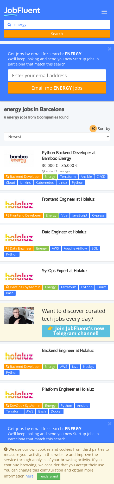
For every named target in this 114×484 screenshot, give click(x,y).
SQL (95, 248)
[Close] (109, 48)
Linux (63, 182)
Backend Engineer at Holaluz (67, 350)
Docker (56, 411)
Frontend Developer (23, 215)
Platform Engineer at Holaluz (68, 389)
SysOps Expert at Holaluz (64, 270)
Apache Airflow (75, 248)
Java (75, 366)
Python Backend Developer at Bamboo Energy (69, 155)
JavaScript (79, 215)
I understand (49, 476)
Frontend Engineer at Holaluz (68, 199)
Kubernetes (45, 182)
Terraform (68, 176)
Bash (10, 293)
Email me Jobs (57, 88)
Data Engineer (18, 248)
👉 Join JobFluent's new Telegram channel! (76, 331)
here (30, 476)
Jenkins (25, 182)
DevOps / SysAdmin (23, 287)
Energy (50, 176)
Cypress (98, 215)
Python (77, 182)
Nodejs (88, 366)
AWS (55, 248)
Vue (64, 215)
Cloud (10, 182)
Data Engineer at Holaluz (64, 232)
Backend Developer (23, 176)
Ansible (86, 176)
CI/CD (101, 176)
